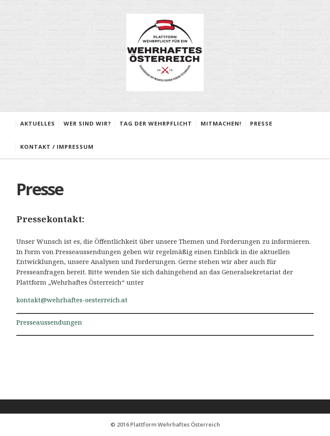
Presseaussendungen (49, 322)
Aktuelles (37, 123)
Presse (261, 123)
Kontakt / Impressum (57, 146)
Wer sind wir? (87, 123)
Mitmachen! (221, 123)
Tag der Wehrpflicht (155, 123)
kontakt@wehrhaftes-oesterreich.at (72, 299)
